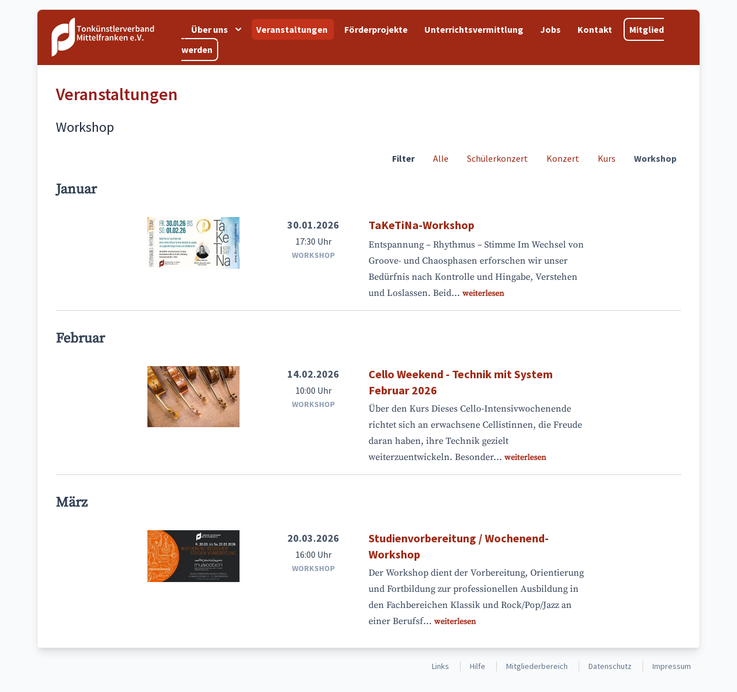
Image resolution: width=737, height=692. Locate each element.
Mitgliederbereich (537, 666)
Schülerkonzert (497, 158)
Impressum (671, 666)
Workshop (655, 158)
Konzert (562, 158)
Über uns (217, 29)
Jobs (551, 29)
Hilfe (477, 666)
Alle (441, 158)
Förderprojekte (376, 29)
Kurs (607, 158)
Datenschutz (610, 666)
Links (440, 666)
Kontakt (596, 29)
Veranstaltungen (292, 29)
